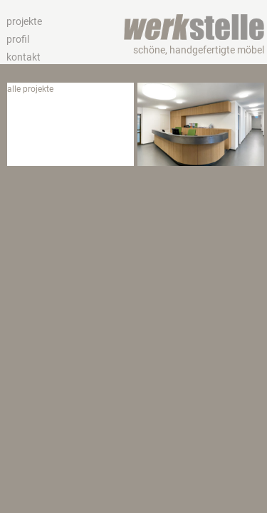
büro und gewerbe (41, 102)
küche (18, 140)
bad (14, 153)
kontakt (23, 57)
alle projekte (30, 89)
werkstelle (193, 21)
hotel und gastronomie (51, 115)
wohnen (22, 128)
